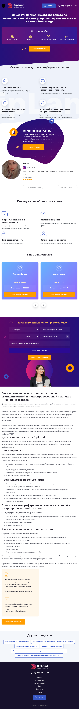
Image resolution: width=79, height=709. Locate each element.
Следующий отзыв (67, 187)
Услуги (39, 677)
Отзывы (39, 692)
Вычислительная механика (26, 646)
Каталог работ (39, 683)
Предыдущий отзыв (33, 187)
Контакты (39, 689)
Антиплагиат (40, 680)
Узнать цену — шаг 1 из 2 (39, 357)
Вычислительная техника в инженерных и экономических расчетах (39, 651)
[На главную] (16, 5)
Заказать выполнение (20, 294)
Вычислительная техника (52, 646)
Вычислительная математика (17, 642)
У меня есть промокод (39, 350)
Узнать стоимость (39, 49)
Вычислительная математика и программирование (53, 642)
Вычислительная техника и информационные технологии (39, 655)
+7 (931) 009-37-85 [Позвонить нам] (67, 6)
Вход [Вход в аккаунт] (48, 6)
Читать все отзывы (33, 147)
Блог (39, 686)
